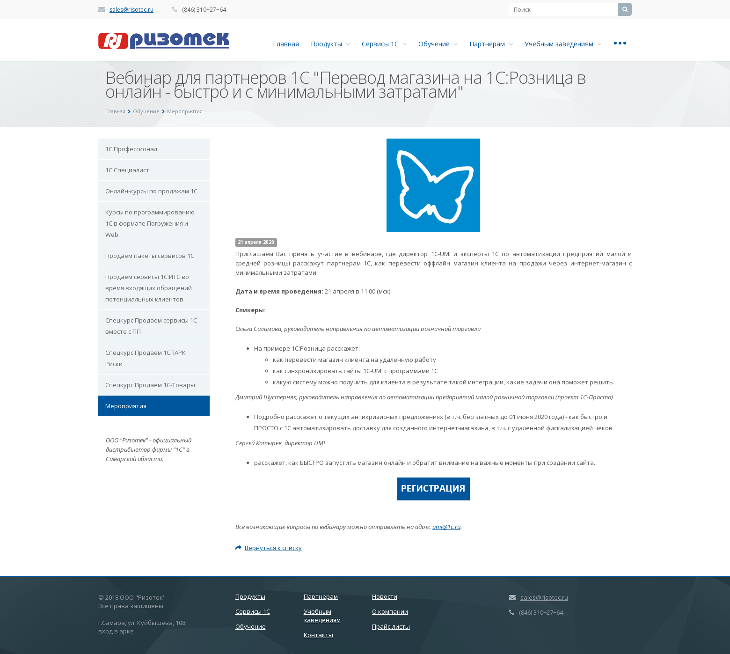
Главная (286, 43)
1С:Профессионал (131, 149)
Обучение (438, 43)
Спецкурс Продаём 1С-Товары (150, 385)
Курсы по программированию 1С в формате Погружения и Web (150, 223)
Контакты (318, 635)
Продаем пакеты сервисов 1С (149, 255)
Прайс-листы (391, 626)
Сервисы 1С (384, 43)
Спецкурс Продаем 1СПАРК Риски (145, 358)
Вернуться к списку (268, 548)
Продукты (330, 43)
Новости (384, 596)
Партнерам (491, 43)
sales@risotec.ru (131, 10)
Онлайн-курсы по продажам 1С (151, 191)
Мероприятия (125, 406)
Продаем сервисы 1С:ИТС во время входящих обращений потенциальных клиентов (148, 287)
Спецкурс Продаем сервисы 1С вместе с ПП (151, 326)
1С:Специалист (127, 170)
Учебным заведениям (563, 43)
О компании (390, 611)
